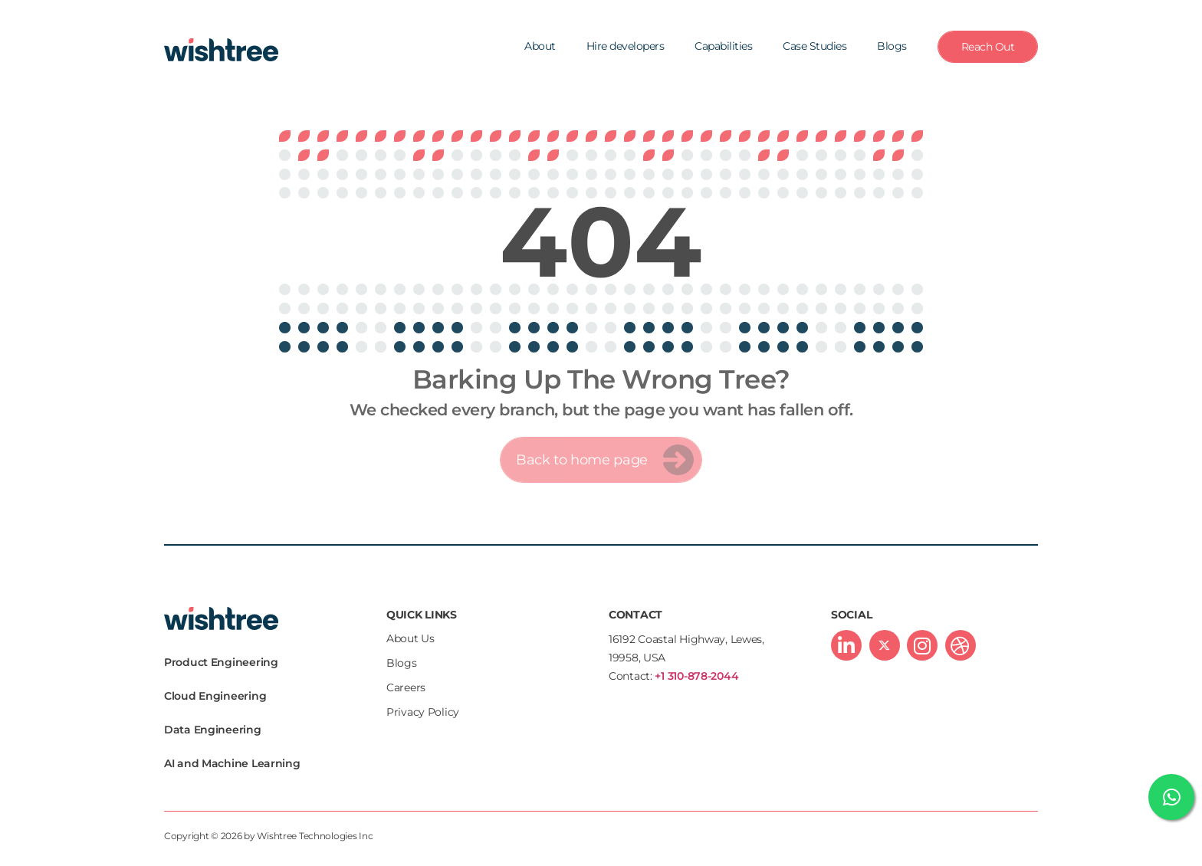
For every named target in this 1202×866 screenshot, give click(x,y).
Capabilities (723, 46)
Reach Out (988, 47)
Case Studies (814, 46)
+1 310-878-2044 (696, 676)
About (540, 46)
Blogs (892, 46)
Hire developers (625, 46)
